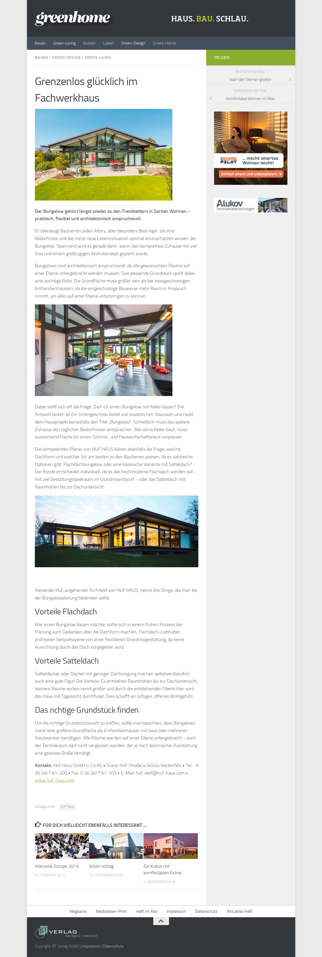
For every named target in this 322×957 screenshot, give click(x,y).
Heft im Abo (146, 911)
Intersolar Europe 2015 (57, 866)
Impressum (176, 911)
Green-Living (64, 43)
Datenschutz (206, 911)
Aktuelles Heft (239, 911)
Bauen (40, 43)
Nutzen (89, 43)
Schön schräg (101, 866)
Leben (108, 43)
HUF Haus (67, 807)
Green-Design (133, 43)
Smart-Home (164, 43)
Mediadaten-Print (111, 911)
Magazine (78, 911)
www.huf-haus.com (54, 780)
